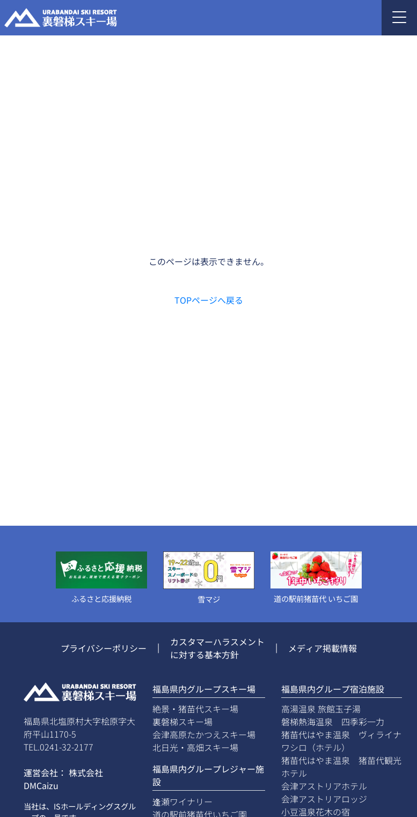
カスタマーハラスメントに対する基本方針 (217, 648)
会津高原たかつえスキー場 (203, 734)
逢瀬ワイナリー (182, 801)
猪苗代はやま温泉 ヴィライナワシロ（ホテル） (341, 741)
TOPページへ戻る (208, 299)
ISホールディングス (87, 806)
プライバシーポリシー (104, 648)
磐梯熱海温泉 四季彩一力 (332, 721)
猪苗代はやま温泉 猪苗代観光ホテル (341, 766)
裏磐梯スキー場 (182, 721)
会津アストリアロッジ (324, 798)
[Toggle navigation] (399, 18)
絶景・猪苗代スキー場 (195, 708)
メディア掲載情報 (322, 648)
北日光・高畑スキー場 (195, 747)
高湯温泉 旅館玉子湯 (321, 708)
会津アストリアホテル (324, 785)
